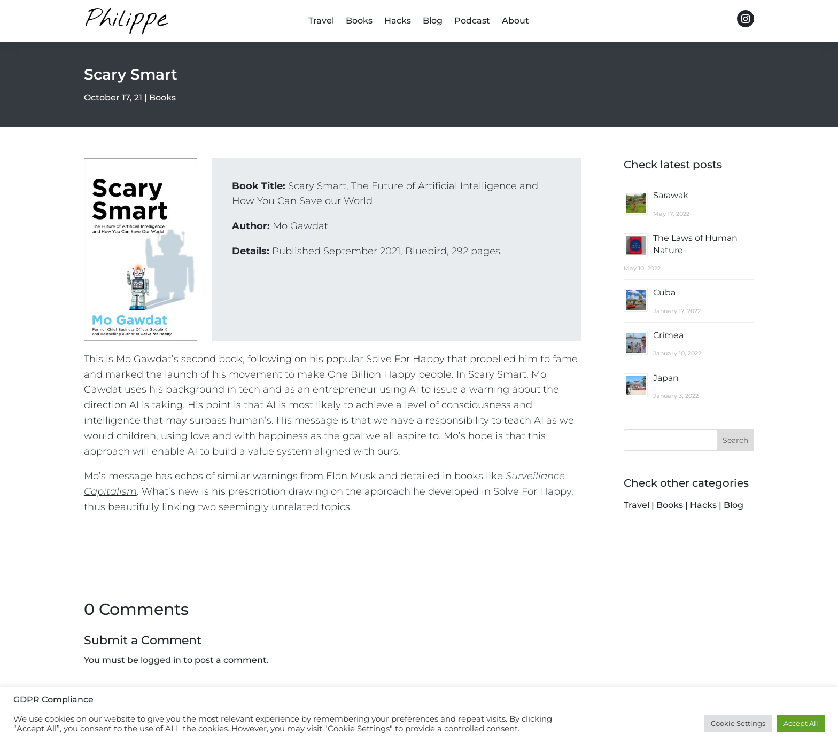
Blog (433, 21)
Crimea (668, 335)
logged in (161, 660)
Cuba (664, 292)
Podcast (472, 21)
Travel (321, 21)
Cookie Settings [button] (738, 723)
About (515, 21)
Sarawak (670, 195)
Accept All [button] (800, 723)
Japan (666, 378)
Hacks (397, 21)
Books (359, 21)
